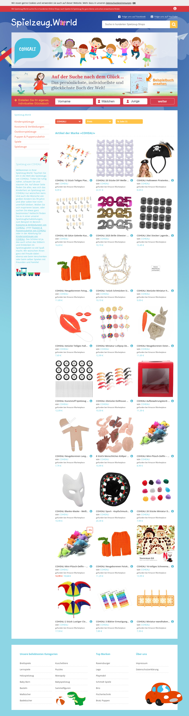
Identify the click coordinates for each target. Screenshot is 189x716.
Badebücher (26, 700)
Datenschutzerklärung (147, 669)
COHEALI (63, 183)
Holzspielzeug (27, 675)
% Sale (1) (122, 121)
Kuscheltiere (61, 663)
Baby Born (25, 681)
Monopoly (60, 675)
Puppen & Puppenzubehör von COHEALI (31, 229)
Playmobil (101, 675)
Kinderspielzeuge (24, 121)
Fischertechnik (103, 694)
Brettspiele (25, 663)
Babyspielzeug (62, 681)
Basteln (23, 688)
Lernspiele (25, 669)
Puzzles (59, 669)
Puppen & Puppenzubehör (29, 136)
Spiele (17, 141)
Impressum (141, 663)
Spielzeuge (20, 146)
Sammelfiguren (63, 688)
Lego (98, 669)
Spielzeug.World (22, 114)
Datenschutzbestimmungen (118, 3)
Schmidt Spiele (103, 681)
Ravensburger (103, 663)
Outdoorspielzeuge (25, 131)
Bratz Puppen (103, 700)
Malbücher (25, 694)
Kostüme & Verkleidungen (29, 126)
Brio (98, 688)
